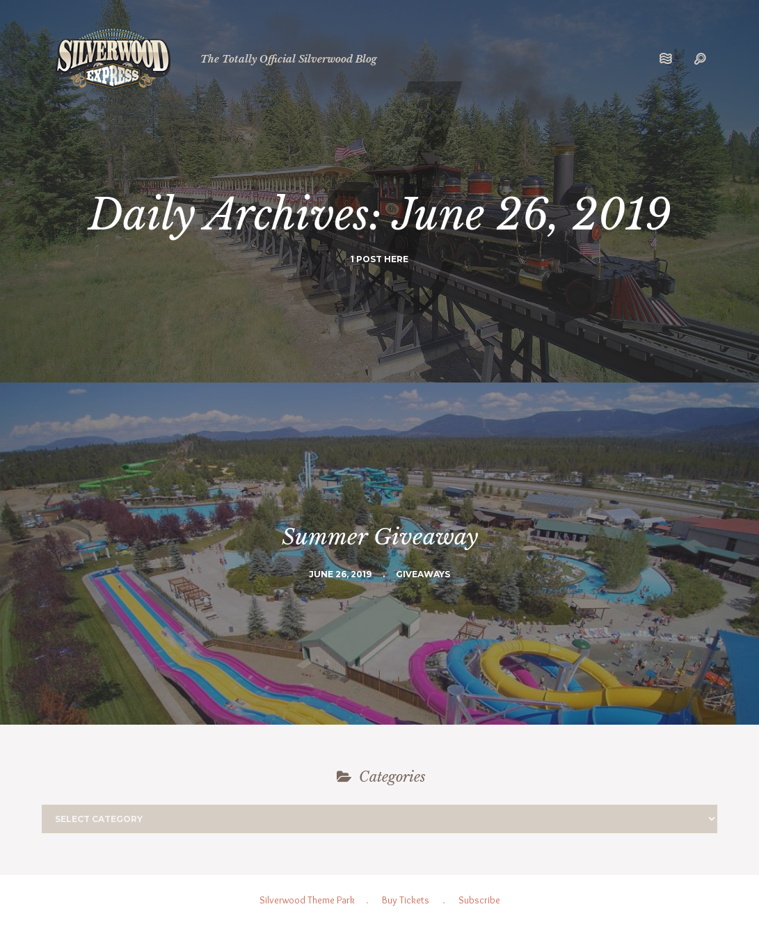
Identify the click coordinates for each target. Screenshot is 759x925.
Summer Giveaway (380, 537)
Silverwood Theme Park (307, 900)
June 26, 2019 (340, 574)
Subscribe (479, 900)
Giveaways (423, 574)
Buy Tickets (405, 900)
